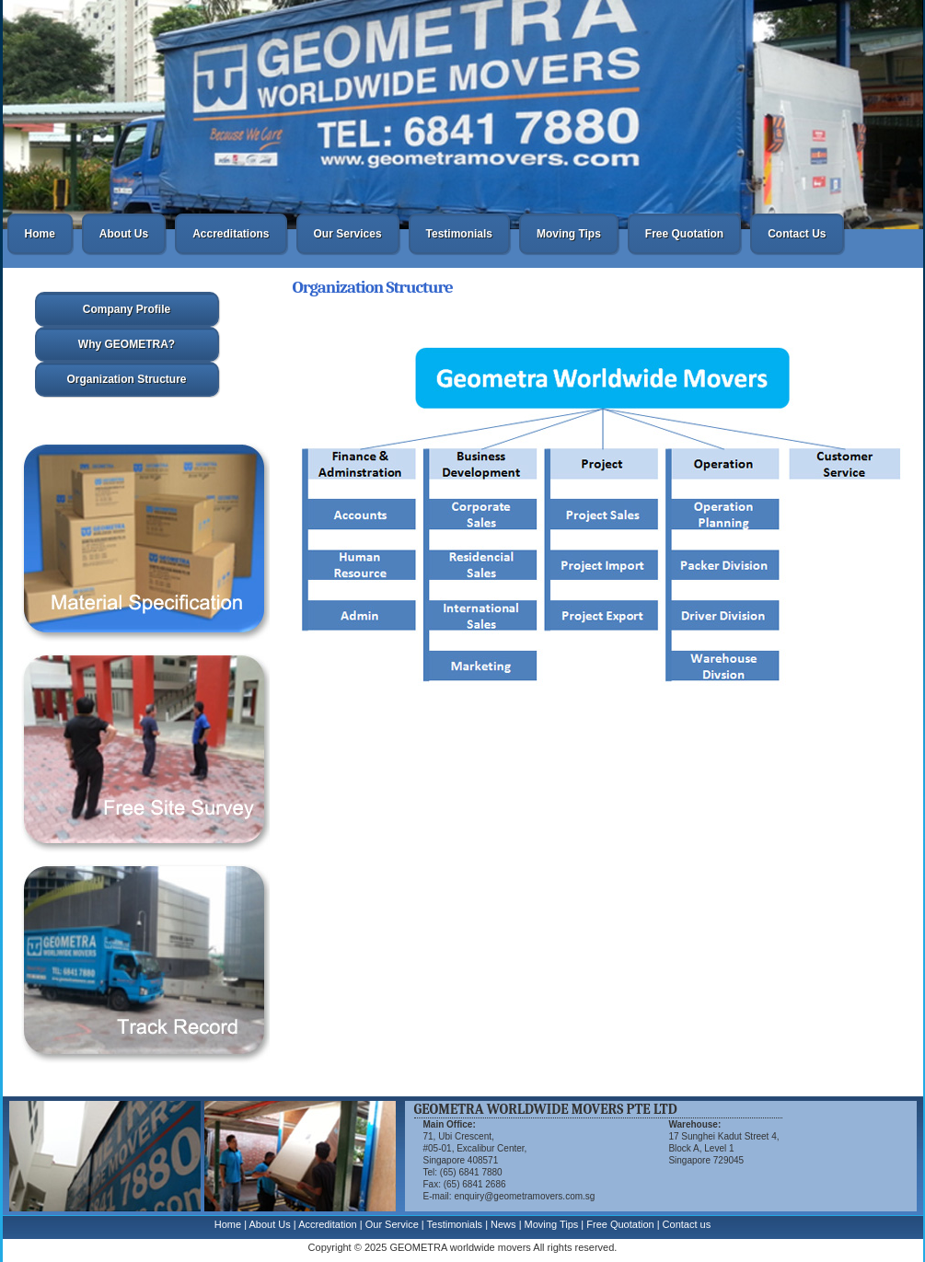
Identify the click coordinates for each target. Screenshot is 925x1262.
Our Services (348, 233)
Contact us (687, 1224)
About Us (123, 233)
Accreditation (327, 1224)
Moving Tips (569, 233)
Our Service (392, 1224)
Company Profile (126, 309)
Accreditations (230, 233)
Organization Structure (126, 379)
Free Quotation (684, 233)
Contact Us (797, 233)
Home (40, 233)
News (503, 1224)
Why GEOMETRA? (126, 344)
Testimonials (459, 233)
